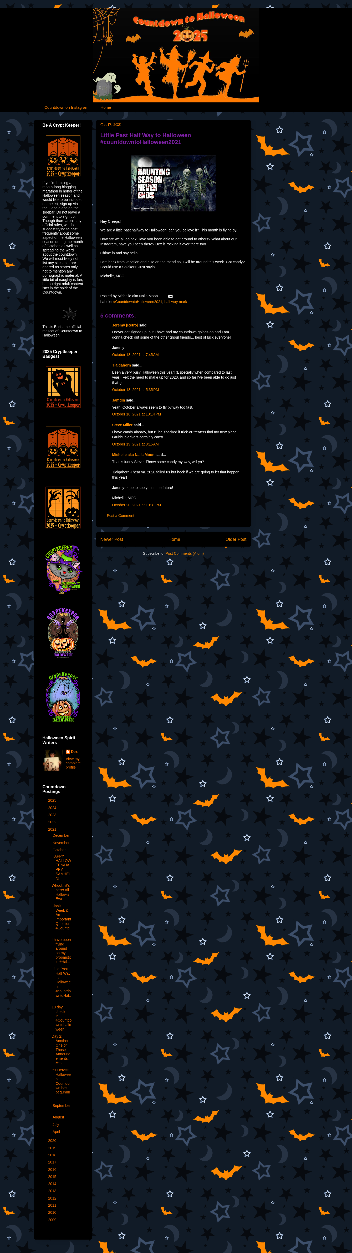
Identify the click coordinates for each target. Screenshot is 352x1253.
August (59, 1117)
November (61, 843)
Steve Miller (122, 425)
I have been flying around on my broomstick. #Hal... (62, 951)
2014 (52, 1184)
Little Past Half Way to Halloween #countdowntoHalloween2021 (145, 138)
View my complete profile (73, 763)
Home (106, 107)
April (57, 1132)
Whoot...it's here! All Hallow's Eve (61, 892)
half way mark (175, 302)
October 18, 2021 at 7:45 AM (135, 355)
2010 (52, 1212)
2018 (52, 1155)
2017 (52, 1162)
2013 (52, 1191)
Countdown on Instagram (66, 107)
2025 (52, 800)
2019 (52, 1148)
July (56, 1124)
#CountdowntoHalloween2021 (137, 302)
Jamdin (118, 400)
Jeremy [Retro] (125, 325)
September (61, 1105)
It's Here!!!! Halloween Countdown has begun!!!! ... (61, 1083)
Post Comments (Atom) (185, 553)
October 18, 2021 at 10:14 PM (136, 414)
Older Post (236, 539)
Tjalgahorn (121, 365)
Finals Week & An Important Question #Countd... (62, 919)
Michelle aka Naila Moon (133, 455)
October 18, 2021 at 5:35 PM (135, 390)
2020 (52, 1140)
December (61, 835)
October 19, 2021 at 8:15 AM (135, 444)
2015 (52, 1177)
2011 (52, 1205)
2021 (52, 829)
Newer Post (111, 539)
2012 (52, 1198)
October (60, 850)
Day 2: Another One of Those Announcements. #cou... (61, 1049)
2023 (52, 815)
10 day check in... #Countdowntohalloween (62, 1018)
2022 (52, 822)
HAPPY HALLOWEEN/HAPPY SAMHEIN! (61, 867)
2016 (52, 1169)
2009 (52, 1220)
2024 (52, 808)
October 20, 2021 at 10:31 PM (136, 505)
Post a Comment (120, 515)
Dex (74, 752)
